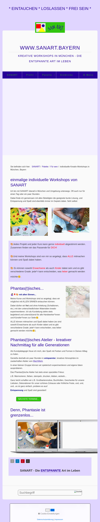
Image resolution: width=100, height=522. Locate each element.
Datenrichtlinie (67, 505)
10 (74, 293)
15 (75, 296)
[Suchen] (78, 492)
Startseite (20, 505)
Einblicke (66, 75)
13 (84, 293)
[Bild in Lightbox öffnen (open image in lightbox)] (29, 222)
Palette (47, 75)
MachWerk (38, 361)
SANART (12, 75)
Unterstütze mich (50, 510)
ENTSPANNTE (51, 470)
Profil (30, 75)
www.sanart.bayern (50, 48)
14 (87, 293)
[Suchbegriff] (50, 492)
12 (80, 293)
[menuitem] (12, 75)
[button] (28, 399)
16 (79, 296)
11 (77, 293)
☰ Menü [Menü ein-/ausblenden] (88, 75)
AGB (82, 505)
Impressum (48, 505)
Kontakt (34, 505)
